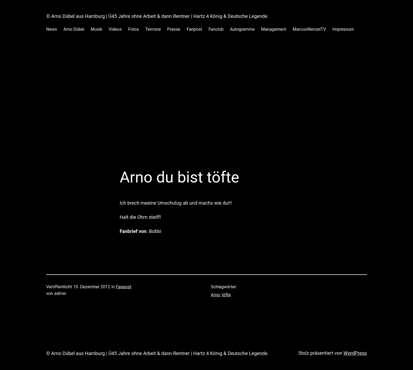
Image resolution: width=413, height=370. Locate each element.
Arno (215, 294)
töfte (226, 294)
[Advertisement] (206, 96)
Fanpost (123, 286)
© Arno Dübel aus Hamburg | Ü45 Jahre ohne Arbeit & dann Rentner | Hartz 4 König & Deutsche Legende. (157, 16)
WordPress (355, 353)
